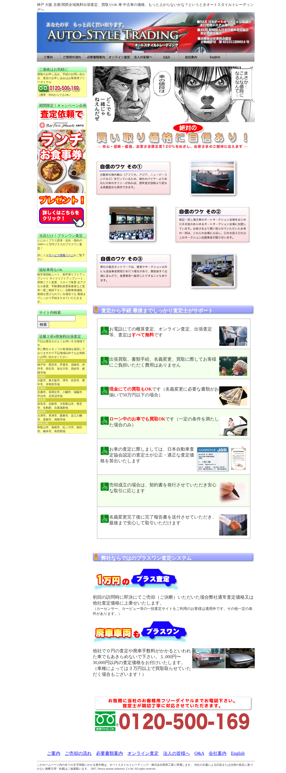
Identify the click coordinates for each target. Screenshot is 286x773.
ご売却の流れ (78, 753)
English (238, 753)
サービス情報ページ (61, 255)
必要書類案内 (109, 753)
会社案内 (218, 753)
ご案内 (53, 753)
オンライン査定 (143, 753)
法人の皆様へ (176, 753)
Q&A (199, 753)
